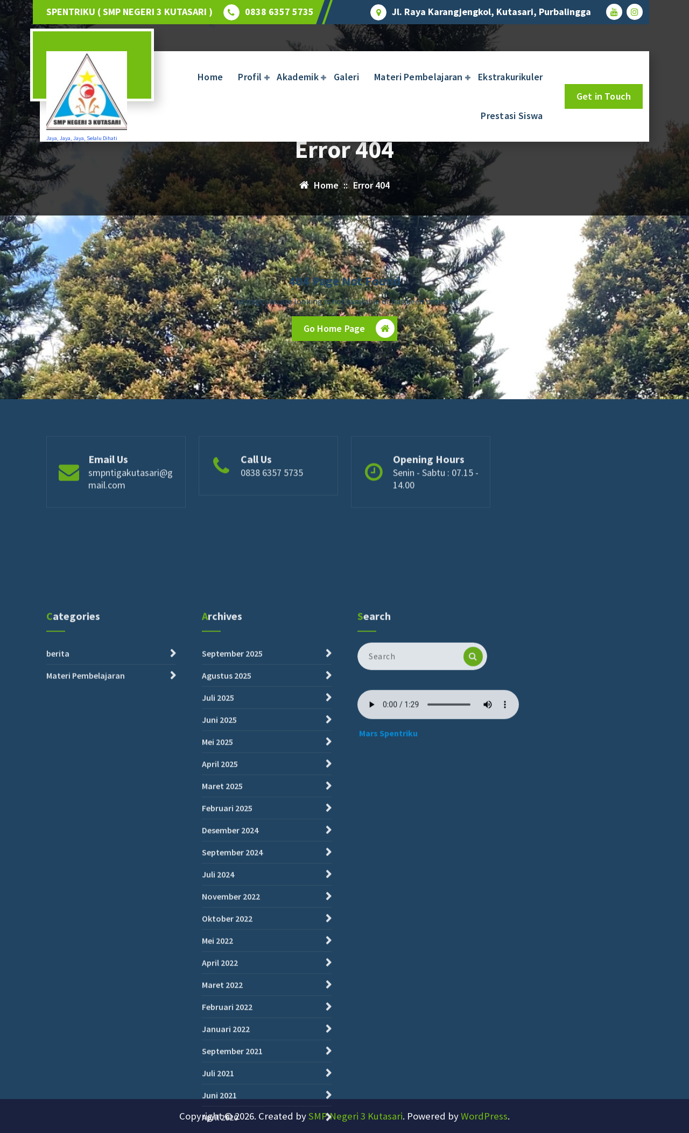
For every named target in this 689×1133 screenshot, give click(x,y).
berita (57, 907)
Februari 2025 (227, 1061)
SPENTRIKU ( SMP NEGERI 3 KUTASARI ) (129, 12)
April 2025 (220, 1017)
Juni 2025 (219, 973)
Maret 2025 (222, 1039)
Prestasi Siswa (512, 115)
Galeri (346, 77)
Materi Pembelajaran (418, 77)
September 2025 (232, 907)
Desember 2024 (230, 1084)
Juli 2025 (218, 951)
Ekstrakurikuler (510, 77)
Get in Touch (603, 96)
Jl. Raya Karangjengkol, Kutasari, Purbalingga (491, 12)
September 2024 (232, 1106)
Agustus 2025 (226, 929)
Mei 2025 (217, 995)
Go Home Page (349, 328)
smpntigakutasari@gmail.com (130, 514)
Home (210, 77)
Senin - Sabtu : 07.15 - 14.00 (436, 514)
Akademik (297, 77)
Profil (250, 77)
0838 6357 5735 (279, 12)
